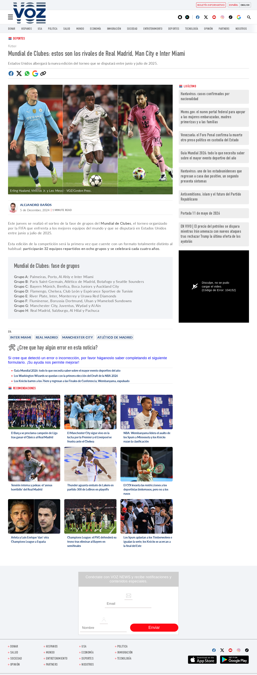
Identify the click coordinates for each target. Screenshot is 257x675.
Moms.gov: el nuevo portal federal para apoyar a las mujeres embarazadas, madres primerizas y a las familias (213, 117)
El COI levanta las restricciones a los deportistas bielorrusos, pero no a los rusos (145, 489)
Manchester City (77, 337)
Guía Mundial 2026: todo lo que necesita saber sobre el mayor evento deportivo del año (67, 370)
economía (95, 29)
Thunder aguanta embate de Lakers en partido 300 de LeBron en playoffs (90, 487)
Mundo (80, 29)
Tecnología (191, 29)
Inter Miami (20, 337)
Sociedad (132, 29)
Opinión (208, 29)
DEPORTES (173, 29)
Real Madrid (47, 337)
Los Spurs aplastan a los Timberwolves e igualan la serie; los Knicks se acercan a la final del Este (147, 542)
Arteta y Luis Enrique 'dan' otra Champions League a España (30, 539)
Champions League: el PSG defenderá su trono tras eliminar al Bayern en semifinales (91, 542)
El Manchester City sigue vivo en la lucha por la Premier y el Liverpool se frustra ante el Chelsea (89, 437)
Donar (11, 29)
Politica (52, 29)
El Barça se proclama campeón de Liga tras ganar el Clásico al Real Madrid (34, 435)
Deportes (19, 39)
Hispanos (26, 29)
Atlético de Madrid (115, 337)
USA (40, 29)
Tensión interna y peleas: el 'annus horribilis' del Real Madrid (31, 487)
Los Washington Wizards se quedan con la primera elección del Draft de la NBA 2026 (66, 375)
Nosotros (241, 29)
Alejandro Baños (36, 205)
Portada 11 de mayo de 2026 (200, 214)
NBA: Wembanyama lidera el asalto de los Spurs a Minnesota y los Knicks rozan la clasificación (146, 437)
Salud (66, 29)
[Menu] (10, 17)
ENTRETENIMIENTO (152, 29)
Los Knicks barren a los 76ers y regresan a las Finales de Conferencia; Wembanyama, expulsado (72, 381)
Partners (224, 29)
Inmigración (114, 29)
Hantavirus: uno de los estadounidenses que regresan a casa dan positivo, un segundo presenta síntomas (211, 176)
